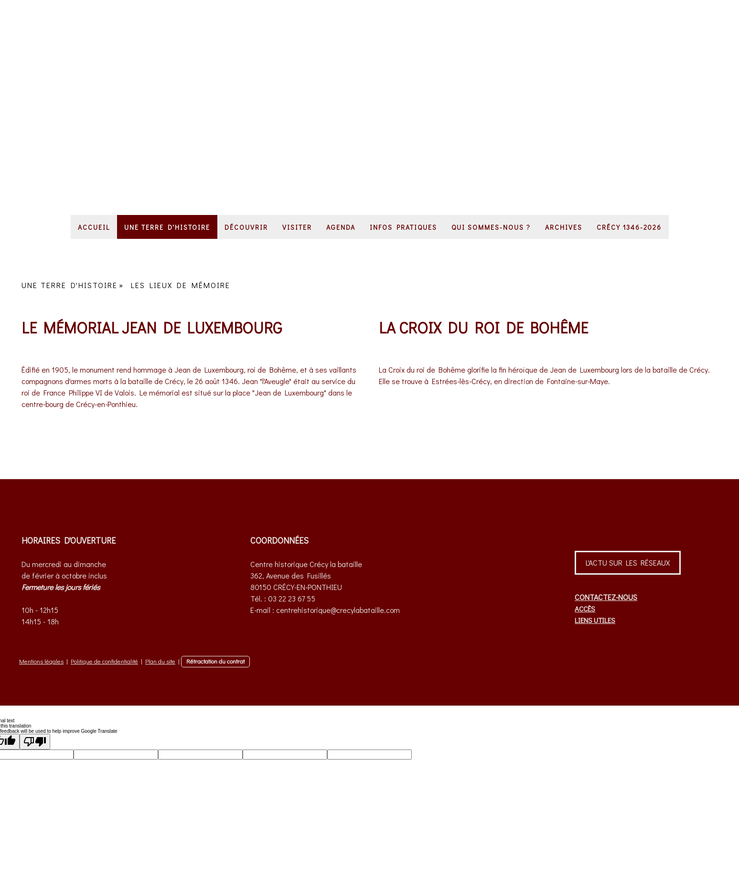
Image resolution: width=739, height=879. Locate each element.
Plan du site (160, 661)
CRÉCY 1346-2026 (629, 227)
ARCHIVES (563, 227)
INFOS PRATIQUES (403, 227)
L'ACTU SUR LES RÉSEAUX (628, 562)
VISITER (297, 227)
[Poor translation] (35, 742)
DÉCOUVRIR (246, 227)
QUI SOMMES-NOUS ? (491, 227)
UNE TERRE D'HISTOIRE (167, 227)
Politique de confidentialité (104, 661)
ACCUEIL (94, 227)
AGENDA (340, 227)
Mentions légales (41, 661)
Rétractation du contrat (215, 661)
